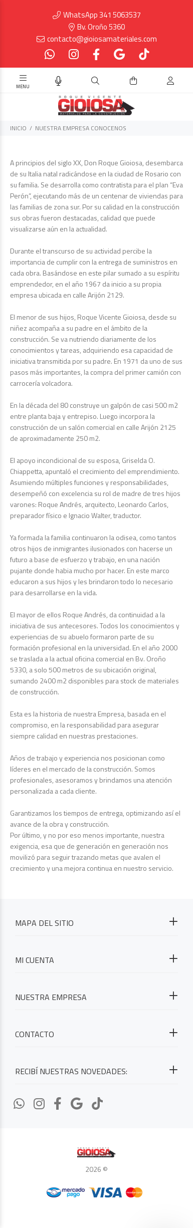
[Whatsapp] (51, 54)
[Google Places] (119, 54)
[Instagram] (74, 54)
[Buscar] (95, 81)
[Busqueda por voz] (58, 81)
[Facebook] (96, 54)
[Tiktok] (143, 54)
